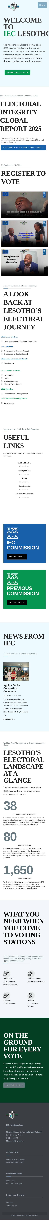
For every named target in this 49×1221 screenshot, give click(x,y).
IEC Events (17, 690)
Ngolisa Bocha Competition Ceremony (11, 683)
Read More (12, 720)
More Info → (24, 497)
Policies (9, 1203)
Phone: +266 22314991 (15, 1160)
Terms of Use (11, 1207)
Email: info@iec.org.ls (14, 1163)
